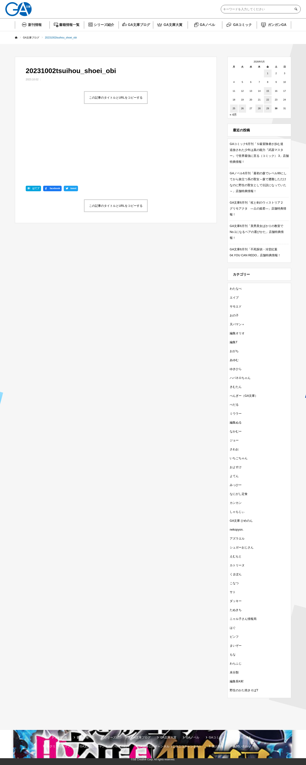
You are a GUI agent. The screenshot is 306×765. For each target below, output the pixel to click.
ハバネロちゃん (240, 378)
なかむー (236, 431)
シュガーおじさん (242, 547)
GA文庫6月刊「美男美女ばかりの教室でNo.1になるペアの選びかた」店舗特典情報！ (257, 231)
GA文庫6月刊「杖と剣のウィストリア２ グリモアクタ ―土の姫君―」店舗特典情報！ (258, 208)
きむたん (236, 386)
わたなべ (236, 288)
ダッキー (236, 601)
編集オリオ (237, 333)
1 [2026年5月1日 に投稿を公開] (267, 73)
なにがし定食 (239, 494)
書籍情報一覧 (69, 25)
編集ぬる (236, 422)
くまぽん (236, 574)
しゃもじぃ (237, 511)
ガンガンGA (277, 25)
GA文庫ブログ (139, 25)
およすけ (236, 467)
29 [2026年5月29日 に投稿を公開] (267, 108)
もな (233, 654)
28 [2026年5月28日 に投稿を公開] (259, 108)
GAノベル (207, 25)
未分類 (234, 672)
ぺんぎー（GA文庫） (244, 395)
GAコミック (242, 25)
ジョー (234, 440)
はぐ (233, 627)
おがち (234, 351)
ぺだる (234, 404)
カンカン (236, 502)
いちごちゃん (239, 458)
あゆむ (234, 360)
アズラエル (237, 538)
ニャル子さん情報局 (243, 618)
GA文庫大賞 (173, 25)
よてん (234, 476)
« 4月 (233, 114)
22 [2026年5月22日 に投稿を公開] (267, 99)
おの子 (234, 315)
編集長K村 (237, 681)
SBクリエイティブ (57, 746)
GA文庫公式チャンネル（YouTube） (104, 746)
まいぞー (236, 645)
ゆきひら (236, 369)
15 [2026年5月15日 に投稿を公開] (267, 91)
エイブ (234, 297)
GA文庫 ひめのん (241, 520)
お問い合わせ (242, 746)
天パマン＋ (237, 324)
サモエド (236, 306)
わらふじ (236, 663)
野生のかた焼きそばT (244, 690)
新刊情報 (35, 25)
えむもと (236, 556)
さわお (234, 449)
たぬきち (236, 610)
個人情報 (218, 746)
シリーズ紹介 (104, 25)
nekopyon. (237, 529)
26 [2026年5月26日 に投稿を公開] (242, 108)
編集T (234, 342)
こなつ (234, 583)
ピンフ (234, 636)
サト (233, 592)
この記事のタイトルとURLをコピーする (116, 97)
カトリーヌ (237, 565)
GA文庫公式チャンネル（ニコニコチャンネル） (170, 746)
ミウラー (236, 413)
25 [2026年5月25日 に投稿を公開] (234, 108)
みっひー (236, 485)
